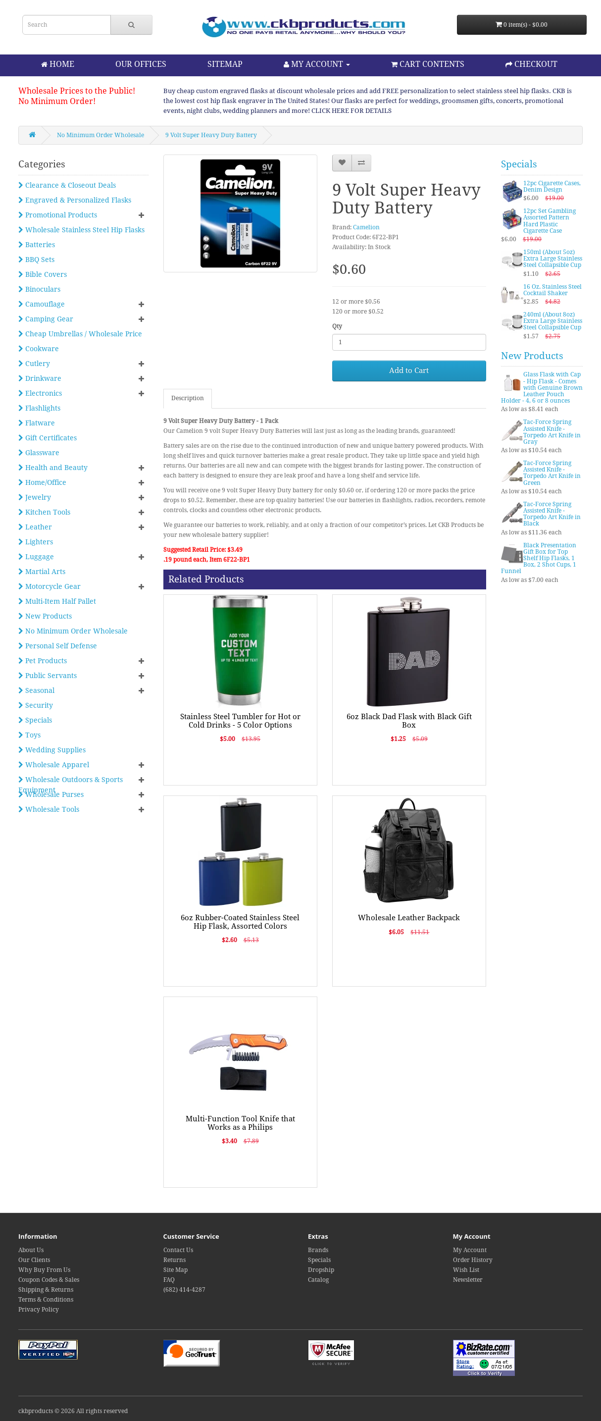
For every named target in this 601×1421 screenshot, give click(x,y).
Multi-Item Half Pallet (57, 601)
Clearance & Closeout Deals (67, 185)
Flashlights (39, 408)
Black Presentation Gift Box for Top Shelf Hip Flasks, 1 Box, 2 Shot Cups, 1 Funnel (538, 558)
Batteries (36, 245)
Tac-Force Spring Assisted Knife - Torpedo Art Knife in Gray (552, 432)
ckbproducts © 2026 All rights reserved (73, 1411)
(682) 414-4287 (184, 1289)
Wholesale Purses (51, 794)
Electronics (40, 393)
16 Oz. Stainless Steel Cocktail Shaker (552, 290)
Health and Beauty (53, 468)
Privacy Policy (38, 1309)
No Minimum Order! (57, 101)
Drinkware (39, 378)
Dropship (321, 1269)
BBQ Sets (36, 259)
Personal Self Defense (57, 646)
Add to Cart (409, 370)
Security (35, 705)
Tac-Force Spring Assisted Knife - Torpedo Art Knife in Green (552, 473)
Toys (29, 735)
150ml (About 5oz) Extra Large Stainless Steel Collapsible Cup (552, 258)
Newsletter (468, 1279)
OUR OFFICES (140, 64)
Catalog (318, 1279)
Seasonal (36, 690)
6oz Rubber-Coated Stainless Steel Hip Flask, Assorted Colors (240, 922)
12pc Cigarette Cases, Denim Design (552, 186)
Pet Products (42, 661)
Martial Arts (41, 572)
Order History (473, 1260)
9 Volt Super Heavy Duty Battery (211, 135)
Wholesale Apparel (53, 765)
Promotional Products (57, 215)
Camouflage (41, 304)
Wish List (466, 1269)
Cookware (38, 349)
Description (187, 398)
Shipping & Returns (45, 1289)
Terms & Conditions (45, 1299)
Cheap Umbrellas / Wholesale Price (80, 334)
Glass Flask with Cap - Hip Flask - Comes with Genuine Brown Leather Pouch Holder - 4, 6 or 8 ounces (542, 387)
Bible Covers (42, 274)
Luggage (36, 557)
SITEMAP (225, 64)
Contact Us (178, 1250)
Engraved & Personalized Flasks (74, 200)
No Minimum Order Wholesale (100, 135)
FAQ (169, 1279)
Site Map (175, 1269)
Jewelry (34, 497)
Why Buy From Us (44, 1269)
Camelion (366, 227)
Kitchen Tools (44, 512)
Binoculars (39, 289)
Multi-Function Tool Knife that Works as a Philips (240, 1123)
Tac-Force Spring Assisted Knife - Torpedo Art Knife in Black (552, 514)
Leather (35, 527)
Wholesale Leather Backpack (409, 917)
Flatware (36, 423)
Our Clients (34, 1260)
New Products (45, 616)
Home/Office (42, 482)
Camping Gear (45, 319)
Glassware (38, 453)
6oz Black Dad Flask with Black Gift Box (409, 721)
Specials (35, 720)
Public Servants (47, 676)
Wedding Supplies (52, 750)
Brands (318, 1250)
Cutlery (34, 364)
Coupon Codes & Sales (48, 1279)
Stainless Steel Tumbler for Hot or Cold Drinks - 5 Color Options (240, 721)
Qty (337, 326)
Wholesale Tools (48, 809)
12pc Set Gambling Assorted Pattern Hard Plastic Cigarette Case (549, 221)
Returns (174, 1260)
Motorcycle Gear (49, 586)
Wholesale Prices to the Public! (76, 91)
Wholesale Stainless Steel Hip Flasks (81, 230)
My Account (470, 1250)
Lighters (35, 542)
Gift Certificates (47, 438)
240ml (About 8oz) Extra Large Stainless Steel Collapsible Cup (552, 321)
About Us (31, 1250)
